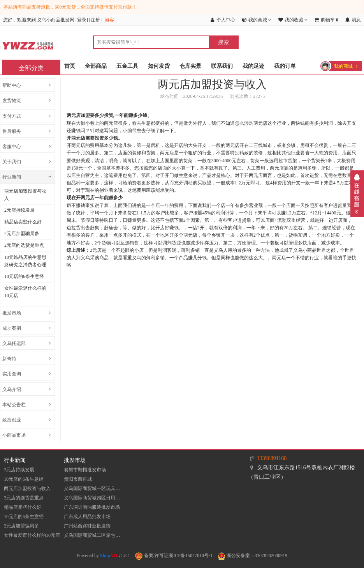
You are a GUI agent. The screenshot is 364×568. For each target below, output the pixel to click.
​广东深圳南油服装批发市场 (92, 507)
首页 (69, 66)
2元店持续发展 (19, 210)
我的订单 (285, 66)
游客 (109, 20)
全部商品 (96, 66)
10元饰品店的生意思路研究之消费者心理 (25, 261)
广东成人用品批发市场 (87, 516)
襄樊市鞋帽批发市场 (85, 469)
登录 (81, 20)
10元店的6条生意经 (24, 276)
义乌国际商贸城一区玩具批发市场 (99, 488)
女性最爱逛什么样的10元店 (25, 291)
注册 (95, 20)
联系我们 (222, 66)
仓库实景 (190, 66)
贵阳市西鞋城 (78, 479)
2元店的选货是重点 (24, 245)
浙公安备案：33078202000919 (252, 555)
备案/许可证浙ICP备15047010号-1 (174, 555)
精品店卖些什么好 (23, 222)
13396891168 (272, 458)
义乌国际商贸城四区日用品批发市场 (101, 498)
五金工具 (127, 66)
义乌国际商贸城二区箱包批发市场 (99, 535)
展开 (357, 193)
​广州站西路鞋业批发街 (87, 526)
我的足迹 (253, 66)
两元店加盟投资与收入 (25, 194)
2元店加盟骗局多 (21, 233)
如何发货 (159, 66)
